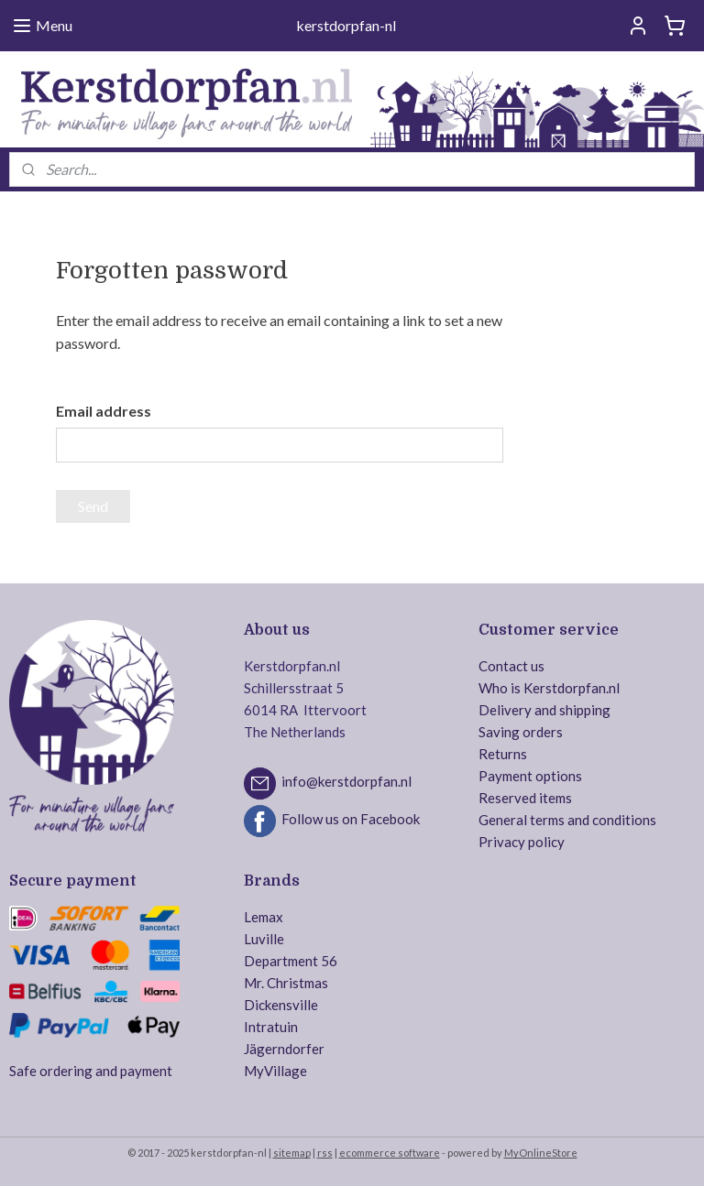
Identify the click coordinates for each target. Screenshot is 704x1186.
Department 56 (290, 960)
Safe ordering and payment (90, 1070)
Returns (502, 753)
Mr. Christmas (286, 982)
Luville (264, 938)
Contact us (511, 666)
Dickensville (281, 1004)
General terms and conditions (567, 819)
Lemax (263, 917)
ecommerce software (389, 1153)
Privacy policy (521, 841)
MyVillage (275, 1070)
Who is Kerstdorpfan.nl (549, 688)
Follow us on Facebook (350, 819)
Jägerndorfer (284, 1048)
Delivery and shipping (544, 710)
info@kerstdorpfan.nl (346, 781)
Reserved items (525, 797)
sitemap (292, 1153)
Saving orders (520, 732)
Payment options (530, 775)
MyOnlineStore (541, 1153)
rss (325, 1153)
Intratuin (271, 1026)
